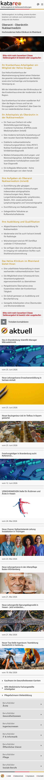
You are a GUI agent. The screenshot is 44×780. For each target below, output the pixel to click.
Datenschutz (18, 776)
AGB (9, 776)
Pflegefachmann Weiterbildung (17, 695)
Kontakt (39, 776)
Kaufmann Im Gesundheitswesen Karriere (21, 680)
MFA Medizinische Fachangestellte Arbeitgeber (18, 688)
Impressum (29, 776)
